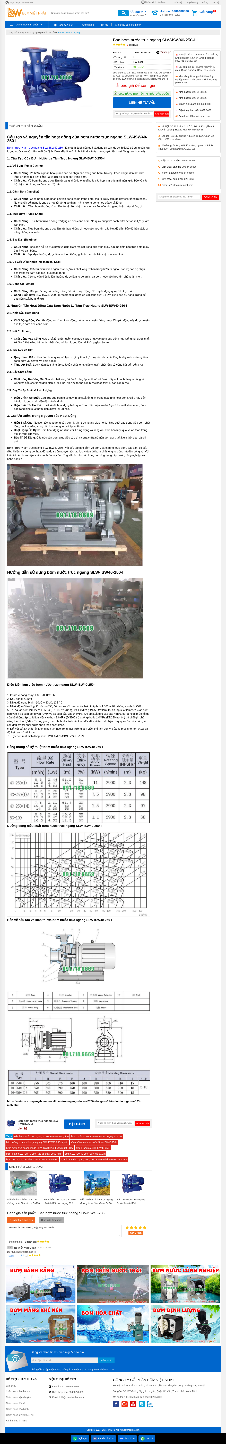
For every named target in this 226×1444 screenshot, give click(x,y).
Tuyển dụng (192, 2)
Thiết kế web (113, 1430)
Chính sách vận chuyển (18, 1397)
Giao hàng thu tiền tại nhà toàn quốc (143, 93)
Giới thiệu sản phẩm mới (128, 24)
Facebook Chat (103, 1438)
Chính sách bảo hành (17, 1409)
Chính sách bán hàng (155, 2)
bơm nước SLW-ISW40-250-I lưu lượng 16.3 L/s (96, 1136)
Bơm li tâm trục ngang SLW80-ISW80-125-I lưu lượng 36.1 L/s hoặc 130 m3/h (60, 1203)
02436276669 (76, 1392)
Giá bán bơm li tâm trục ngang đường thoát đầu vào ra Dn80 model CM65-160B (96, 1203)
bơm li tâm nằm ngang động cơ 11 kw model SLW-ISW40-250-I (94, 1159)
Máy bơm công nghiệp (30, 32)
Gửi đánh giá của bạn (21, 1220)
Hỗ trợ (205, 2)
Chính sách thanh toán (18, 1391)
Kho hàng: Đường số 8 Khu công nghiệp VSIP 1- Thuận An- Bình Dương (196, 79)
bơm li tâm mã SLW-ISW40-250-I (93, 1148)
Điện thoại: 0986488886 (19, 2)
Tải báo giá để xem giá (134, 85)
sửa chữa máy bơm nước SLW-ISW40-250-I (94, 1142)
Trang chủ (12, 32)
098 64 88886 (199, 92)
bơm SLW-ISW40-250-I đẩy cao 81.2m (85, 1153)
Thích (20, 1255)
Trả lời (10, 1256)
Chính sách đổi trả (15, 1403)
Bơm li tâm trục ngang (69, 32)
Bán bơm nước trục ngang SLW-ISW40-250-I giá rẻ (41, 1136)
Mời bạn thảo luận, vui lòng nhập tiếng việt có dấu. (64, 1231)
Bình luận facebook (51, 1220)
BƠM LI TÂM (50, 32)
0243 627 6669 (203, 110)
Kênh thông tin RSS (16, 1420)
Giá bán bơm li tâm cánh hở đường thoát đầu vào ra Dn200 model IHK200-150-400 (23, 1203)
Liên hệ (215, 2)
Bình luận (132, 45)
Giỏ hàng (206, 12)
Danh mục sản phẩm (27, 24)
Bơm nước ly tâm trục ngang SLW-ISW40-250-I (35, 147)
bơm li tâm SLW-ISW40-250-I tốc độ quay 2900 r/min (34, 1153)
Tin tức (104, 24)
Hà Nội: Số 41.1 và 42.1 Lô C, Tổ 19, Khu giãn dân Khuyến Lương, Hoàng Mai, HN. (196, 57)
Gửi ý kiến (136, 1232)
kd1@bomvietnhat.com (198, 116)
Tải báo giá (163, 52)
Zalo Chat (127, 1438)
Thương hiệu (87, 24)
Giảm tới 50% (138, 13)
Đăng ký (106, 1360)
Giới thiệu (178, 2)
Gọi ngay (80, 1438)
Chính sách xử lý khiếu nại (20, 1415)
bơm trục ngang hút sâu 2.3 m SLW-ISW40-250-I (32, 1159)
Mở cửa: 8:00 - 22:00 (174, 13)
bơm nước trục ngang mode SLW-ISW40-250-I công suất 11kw (39, 1148)
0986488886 (72, 1386)
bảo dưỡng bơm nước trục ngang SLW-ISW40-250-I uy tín (37, 1142)
